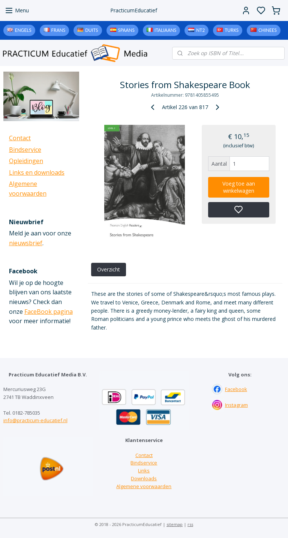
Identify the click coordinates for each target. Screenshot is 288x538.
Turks (231, 30)
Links (144, 470)
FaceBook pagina (48, 311)
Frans (58, 30)
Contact (20, 138)
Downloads (144, 478)
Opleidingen (26, 161)
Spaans (126, 30)
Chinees (267, 30)
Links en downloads (36, 172)
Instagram (236, 405)
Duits (91, 30)
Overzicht (108, 269)
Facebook (236, 389)
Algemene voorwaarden (143, 486)
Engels (23, 30)
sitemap (174, 524)
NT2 (200, 30)
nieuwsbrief (25, 243)
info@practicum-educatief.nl (35, 420)
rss (190, 524)
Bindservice (25, 149)
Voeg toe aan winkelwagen (238, 187)
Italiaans (165, 30)
